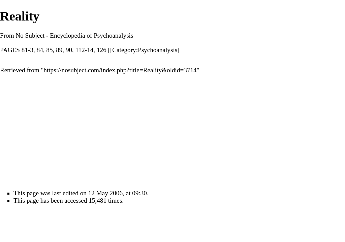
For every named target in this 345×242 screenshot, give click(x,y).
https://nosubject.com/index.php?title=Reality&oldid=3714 (119, 70)
